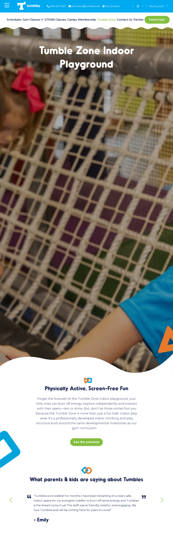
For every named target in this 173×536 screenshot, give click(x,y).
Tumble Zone (106, 19)
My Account (156, 6)
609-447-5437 (56, 6)
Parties (139, 19)
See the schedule (86, 442)
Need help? (157, 19)
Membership (87, 19)
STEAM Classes (55, 19)
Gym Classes (31, 19)
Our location (111, 6)
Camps (72, 19)
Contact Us (124, 19)
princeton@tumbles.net (84, 6)
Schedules (14, 19)
